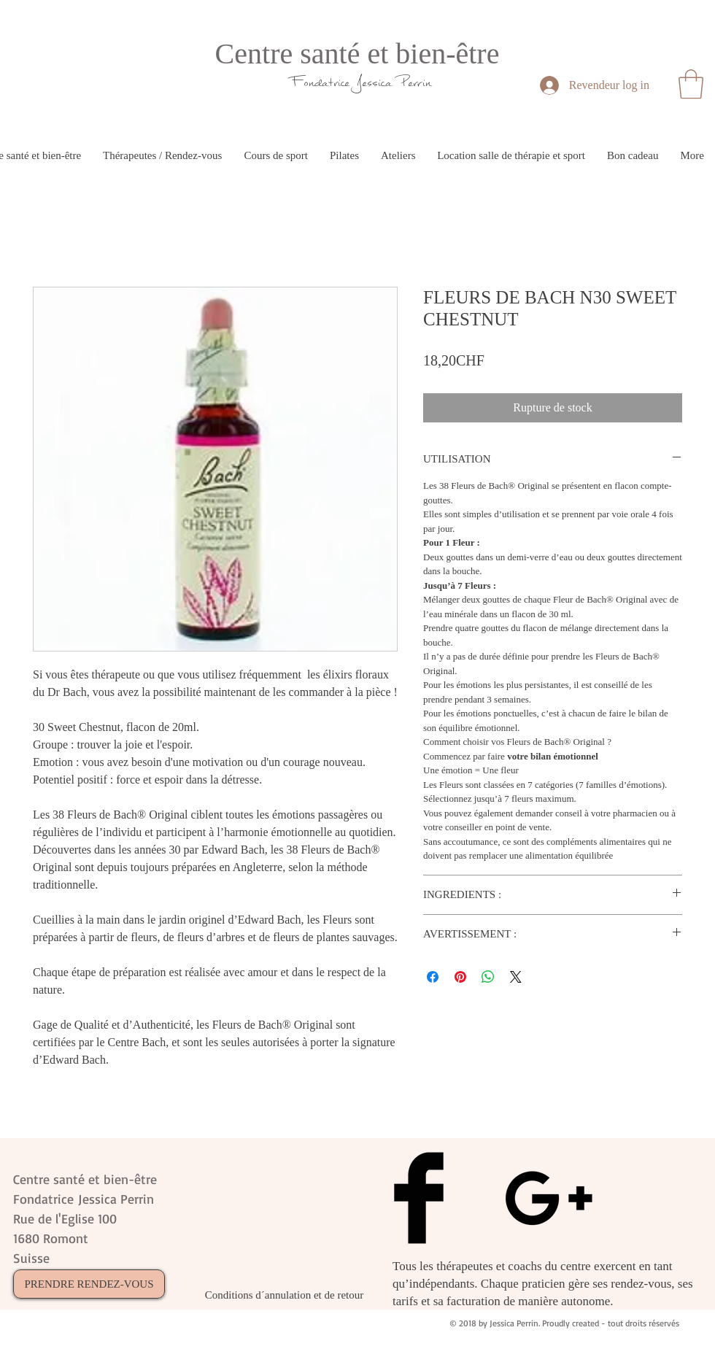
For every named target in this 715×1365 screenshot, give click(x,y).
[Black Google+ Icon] (548, 1198)
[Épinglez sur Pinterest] (460, 977)
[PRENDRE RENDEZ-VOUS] (89, 1284)
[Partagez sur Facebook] (432, 977)
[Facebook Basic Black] (418, 1198)
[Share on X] (516, 977)
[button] (691, 83)
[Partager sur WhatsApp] (488, 977)
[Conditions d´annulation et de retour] (284, 1295)
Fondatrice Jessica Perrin (361, 82)
